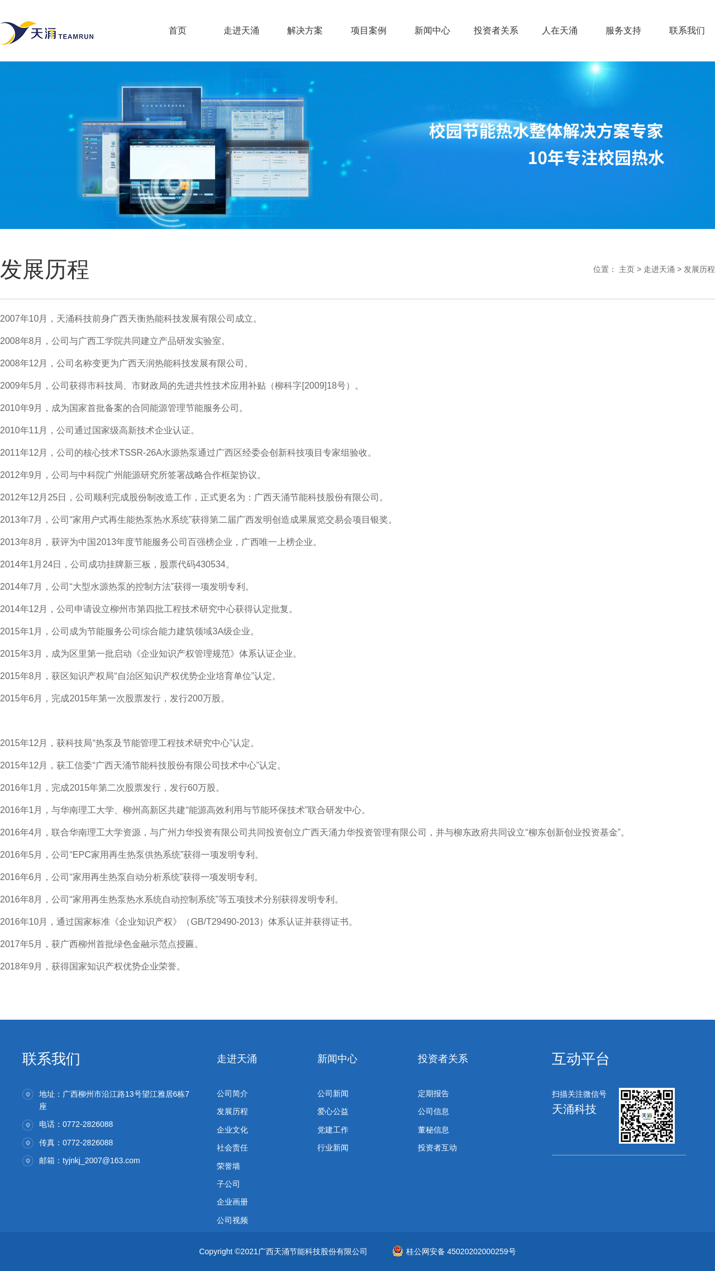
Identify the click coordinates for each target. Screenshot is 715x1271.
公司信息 (433, 1111)
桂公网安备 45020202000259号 (454, 1251)
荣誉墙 (228, 1166)
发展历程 (699, 269)
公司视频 (232, 1220)
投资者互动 (437, 1147)
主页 (627, 269)
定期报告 (433, 1093)
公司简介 (232, 1093)
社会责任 (232, 1147)
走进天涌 (659, 269)
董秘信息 (433, 1129)
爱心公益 (333, 1111)
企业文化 (232, 1129)
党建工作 (333, 1129)
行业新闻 (333, 1147)
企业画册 (232, 1201)
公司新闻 (333, 1093)
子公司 (228, 1183)
